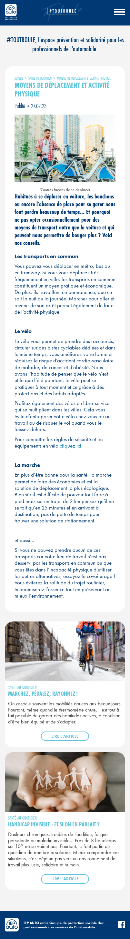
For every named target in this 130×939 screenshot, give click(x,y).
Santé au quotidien (40, 78)
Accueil (19, 78)
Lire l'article (65, 736)
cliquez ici (69, 445)
